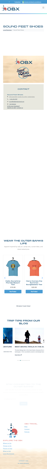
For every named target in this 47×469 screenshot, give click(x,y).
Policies (27, 432)
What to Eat (7, 451)
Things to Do (7, 446)
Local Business (7, 30)
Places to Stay (7, 448)
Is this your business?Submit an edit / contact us (15, 107)
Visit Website (12, 104)
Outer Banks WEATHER (23, 409)
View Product (13, 292)
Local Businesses (8, 454)
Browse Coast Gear (23, 306)
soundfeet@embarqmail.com (16, 101)
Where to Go (7, 443)
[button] (42, 278)
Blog (25, 426)
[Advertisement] (23, 44)
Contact (27, 429)
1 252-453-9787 (13, 99)
